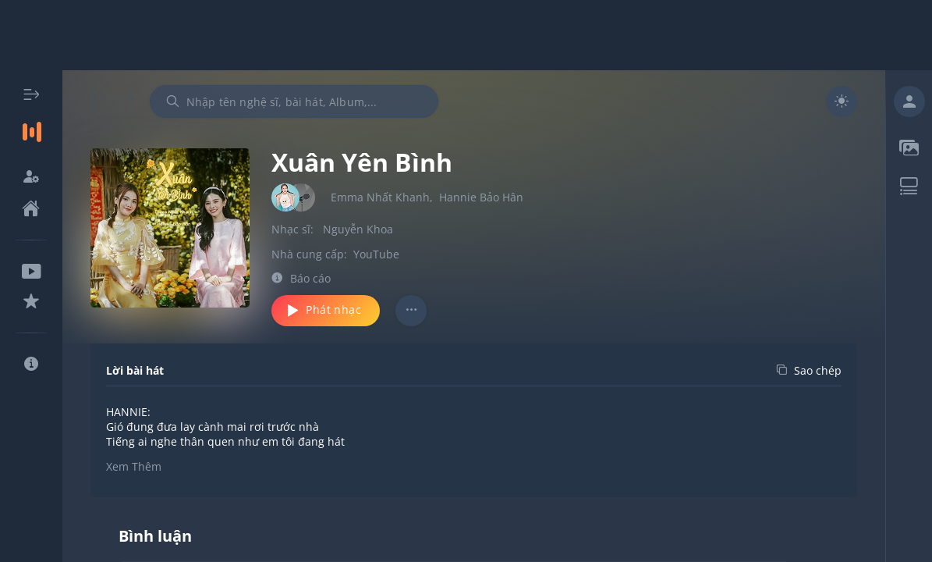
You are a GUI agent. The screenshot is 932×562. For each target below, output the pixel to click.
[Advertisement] (466, 35)
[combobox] (294, 101)
